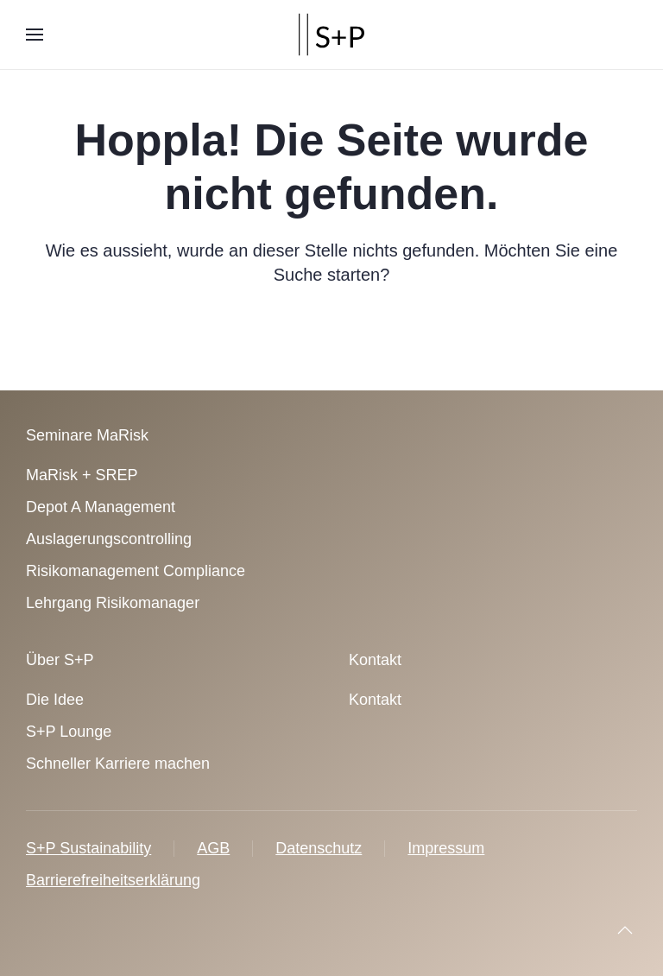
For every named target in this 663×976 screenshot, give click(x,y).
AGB (213, 848)
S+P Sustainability (88, 848)
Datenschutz (318, 848)
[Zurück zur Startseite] (331, 34)
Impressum (445, 848)
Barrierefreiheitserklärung (113, 880)
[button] (34, 34)
